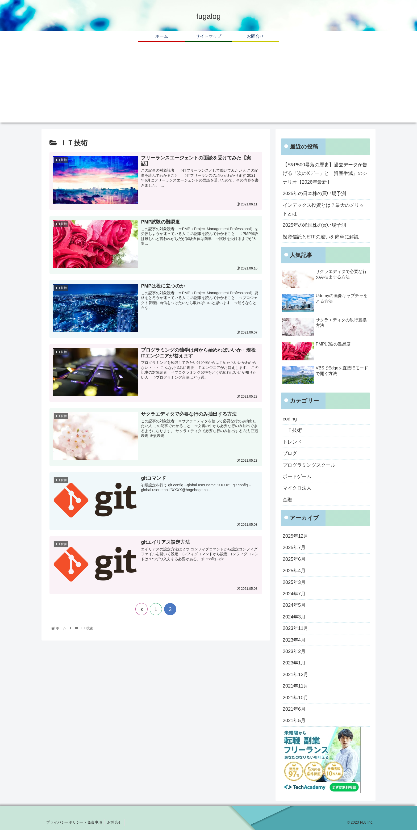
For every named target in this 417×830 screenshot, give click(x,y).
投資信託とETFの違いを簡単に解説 (321, 236)
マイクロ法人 (297, 488)
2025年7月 (294, 547)
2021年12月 (295, 674)
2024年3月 (294, 617)
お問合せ (115, 822)
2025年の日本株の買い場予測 (314, 193)
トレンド (292, 442)
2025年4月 (294, 570)
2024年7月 (294, 593)
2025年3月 (294, 582)
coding (290, 419)
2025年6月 (294, 559)
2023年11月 (295, 628)
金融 (287, 499)
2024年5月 (294, 605)
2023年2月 (294, 651)
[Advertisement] (208, 85)
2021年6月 (294, 709)
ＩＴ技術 (292, 430)
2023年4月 (294, 640)
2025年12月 (295, 536)
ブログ (290, 453)
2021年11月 (295, 686)
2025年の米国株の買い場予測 (314, 225)
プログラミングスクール (309, 465)
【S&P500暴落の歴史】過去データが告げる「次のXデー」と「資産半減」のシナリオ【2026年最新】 (325, 173)
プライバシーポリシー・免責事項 (74, 822)
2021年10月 (295, 697)
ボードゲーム (297, 476)
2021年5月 (294, 720)
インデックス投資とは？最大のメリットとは (323, 209)
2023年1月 (294, 662)
